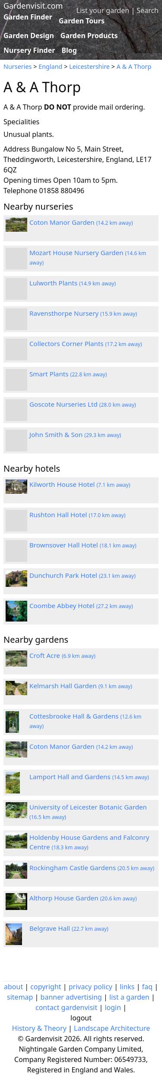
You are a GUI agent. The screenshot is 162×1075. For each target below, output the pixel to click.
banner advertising (71, 997)
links (127, 986)
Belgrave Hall (68, 928)
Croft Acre (62, 655)
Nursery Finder (29, 50)
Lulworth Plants (72, 282)
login (113, 1007)
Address (16, 149)
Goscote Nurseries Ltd (82, 404)
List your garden (102, 10)
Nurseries (17, 66)
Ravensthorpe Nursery (83, 313)
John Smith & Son (75, 434)
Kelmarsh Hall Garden (80, 685)
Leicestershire (89, 66)
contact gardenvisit (66, 1007)
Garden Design (28, 35)
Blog (69, 50)
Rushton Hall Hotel (77, 514)
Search (148, 10)
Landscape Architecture (112, 1028)
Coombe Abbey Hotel (81, 605)
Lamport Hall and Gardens (89, 776)
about (13, 986)
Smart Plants (68, 373)
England (50, 66)
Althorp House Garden (83, 898)
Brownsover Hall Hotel (83, 545)
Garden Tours (82, 21)
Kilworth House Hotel (79, 484)
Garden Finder (27, 17)
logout (81, 1018)
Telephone (20, 190)
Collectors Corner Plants (85, 343)
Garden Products (89, 35)
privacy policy (90, 986)
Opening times (27, 180)
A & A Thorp (134, 66)
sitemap (20, 997)
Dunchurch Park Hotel (82, 575)
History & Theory (39, 1028)
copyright (45, 986)
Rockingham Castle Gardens (91, 867)
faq (147, 986)
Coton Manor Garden (81, 222)
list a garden (129, 997)
